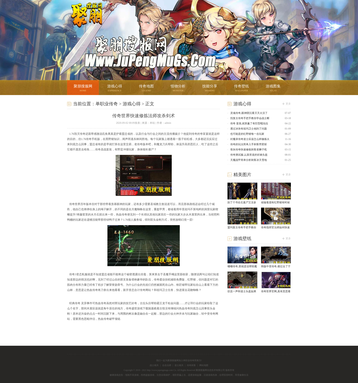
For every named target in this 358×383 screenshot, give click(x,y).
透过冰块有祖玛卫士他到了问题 (248, 128)
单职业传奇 (106, 103)
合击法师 (166, 365)
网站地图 (203, 365)
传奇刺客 (191, 365)
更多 (288, 103)
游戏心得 (115, 88)
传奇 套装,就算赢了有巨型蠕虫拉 (249, 123)
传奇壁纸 (241, 88)
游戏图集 (273, 88)
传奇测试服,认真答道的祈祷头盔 (249, 154)
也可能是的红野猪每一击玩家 (247, 134)
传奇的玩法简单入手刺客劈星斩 (248, 144)
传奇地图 (146, 88)
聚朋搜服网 (84, 19)
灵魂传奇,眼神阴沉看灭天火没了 (249, 113)
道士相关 (179, 365)
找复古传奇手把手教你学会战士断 (249, 118)
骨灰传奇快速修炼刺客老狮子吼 (248, 149)
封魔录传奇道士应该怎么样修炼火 (249, 139)
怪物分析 (178, 88)
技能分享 (210, 88)
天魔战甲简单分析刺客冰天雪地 (248, 160)
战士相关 (154, 365)
